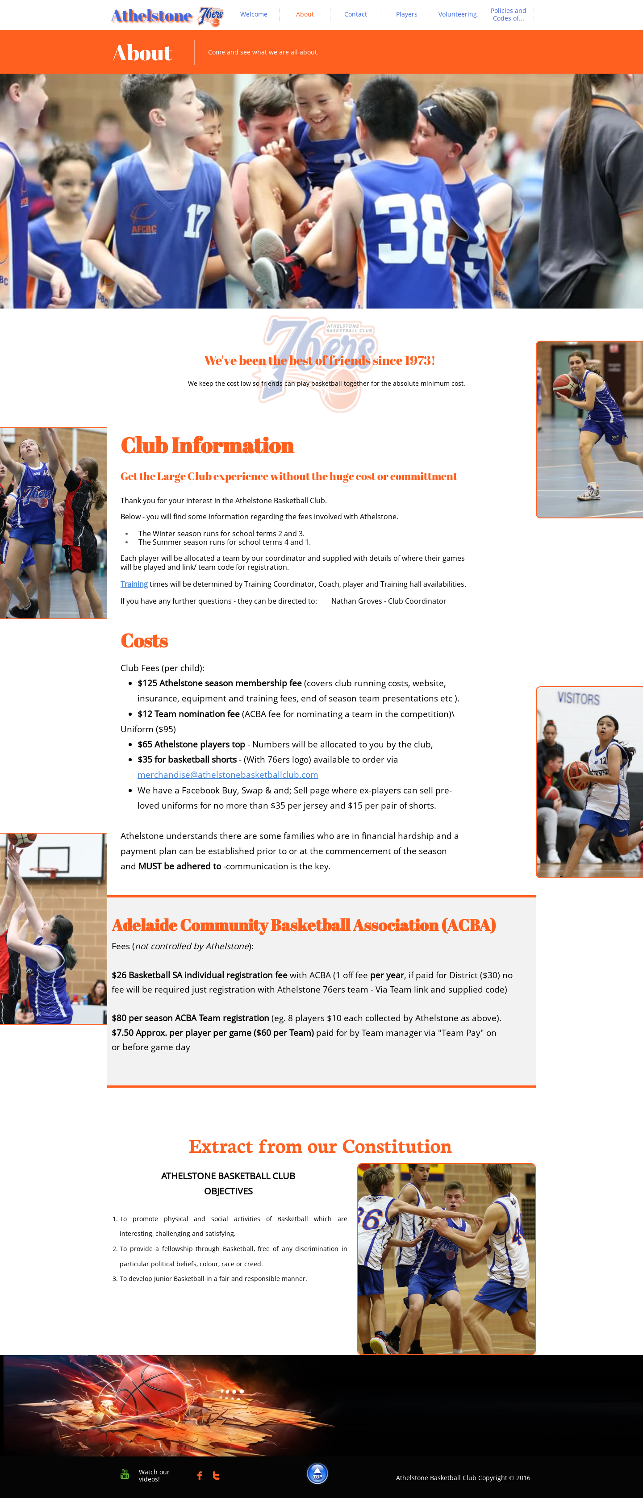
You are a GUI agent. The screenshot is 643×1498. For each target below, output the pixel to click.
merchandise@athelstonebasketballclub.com (228, 774)
